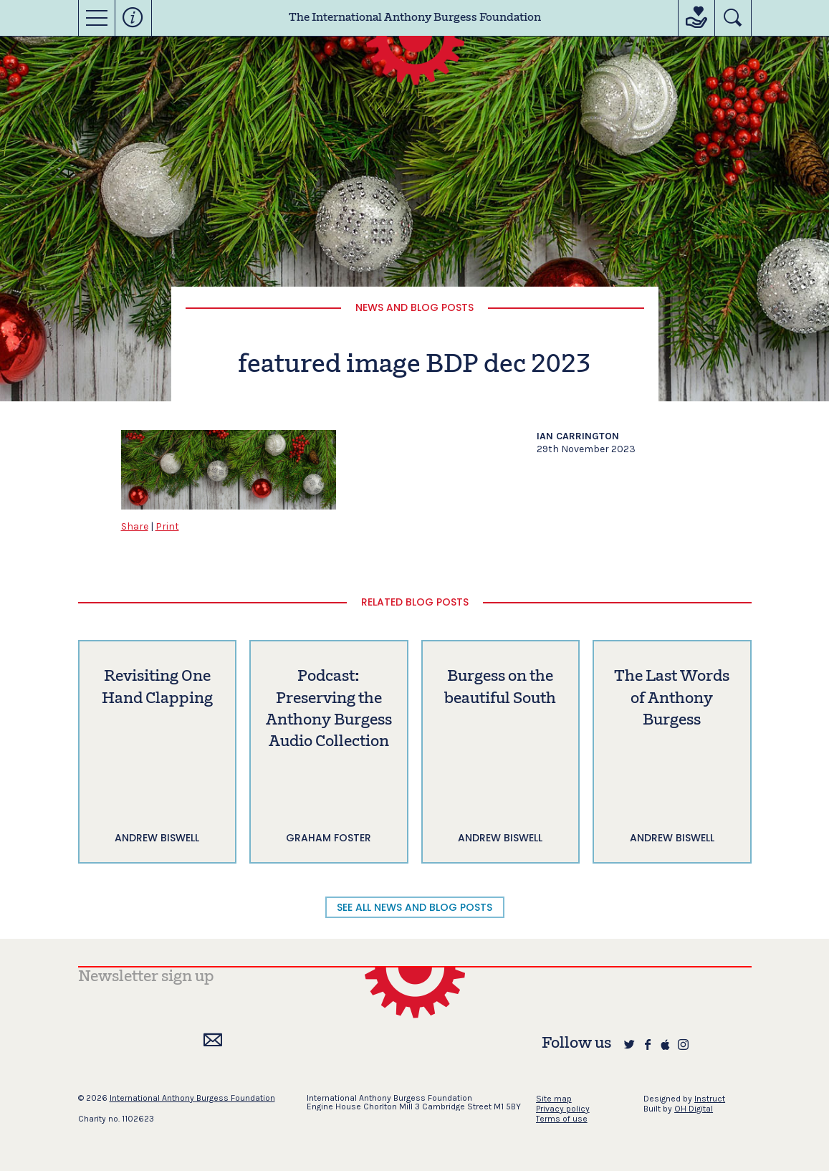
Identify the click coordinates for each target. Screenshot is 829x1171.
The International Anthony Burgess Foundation (415, 18)
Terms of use (562, 1119)
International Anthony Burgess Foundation (192, 1098)
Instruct (709, 1099)
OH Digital (693, 1109)
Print (167, 526)
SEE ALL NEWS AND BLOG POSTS (414, 907)
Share (134, 526)
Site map (554, 1099)
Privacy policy (563, 1109)
